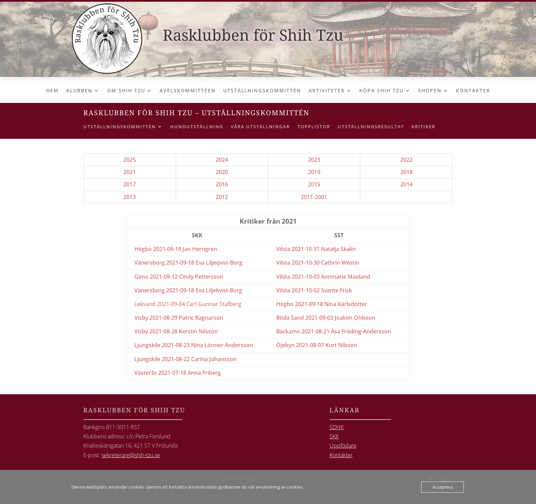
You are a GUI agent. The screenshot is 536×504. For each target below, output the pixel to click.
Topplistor (313, 127)
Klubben (79, 91)
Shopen (430, 91)
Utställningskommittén (262, 91)
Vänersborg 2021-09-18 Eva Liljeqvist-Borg (188, 262)
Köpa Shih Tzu (381, 91)
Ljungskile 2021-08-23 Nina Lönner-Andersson (193, 345)
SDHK (337, 427)
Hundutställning (196, 127)
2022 (406, 159)
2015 (314, 184)
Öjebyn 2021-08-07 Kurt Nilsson (316, 345)
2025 (129, 159)
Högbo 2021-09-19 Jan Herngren (175, 249)
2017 (129, 184)
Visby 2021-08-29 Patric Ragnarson (178, 317)
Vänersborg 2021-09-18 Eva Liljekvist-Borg (188, 290)
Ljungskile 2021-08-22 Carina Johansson (185, 359)
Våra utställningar (260, 127)
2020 (222, 172)
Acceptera (442, 487)
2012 (222, 197)
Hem (52, 91)
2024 (222, 159)
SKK (334, 436)
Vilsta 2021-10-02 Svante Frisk (314, 290)
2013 (129, 197)
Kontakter (473, 91)
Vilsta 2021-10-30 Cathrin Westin (317, 262)
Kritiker (424, 127)
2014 (406, 184)
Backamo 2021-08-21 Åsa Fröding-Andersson (333, 331)
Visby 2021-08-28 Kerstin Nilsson (176, 331)
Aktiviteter (327, 91)
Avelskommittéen (188, 91)
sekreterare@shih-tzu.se (131, 455)
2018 (406, 172)
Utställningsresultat (371, 127)
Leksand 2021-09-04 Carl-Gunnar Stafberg (187, 304)
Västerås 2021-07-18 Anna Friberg (177, 372)
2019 (314, 172)
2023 (314, 159)
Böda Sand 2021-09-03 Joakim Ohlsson (325, 317)
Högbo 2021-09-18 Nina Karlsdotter (321, 304)
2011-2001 (314, 197)
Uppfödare (343, 445)
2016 (222, 184)
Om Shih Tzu (126, 91)
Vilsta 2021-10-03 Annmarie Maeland (323, 276)
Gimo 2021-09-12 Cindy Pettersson (178, 276)
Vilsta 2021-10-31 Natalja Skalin (316, 249)
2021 (129, 172)
